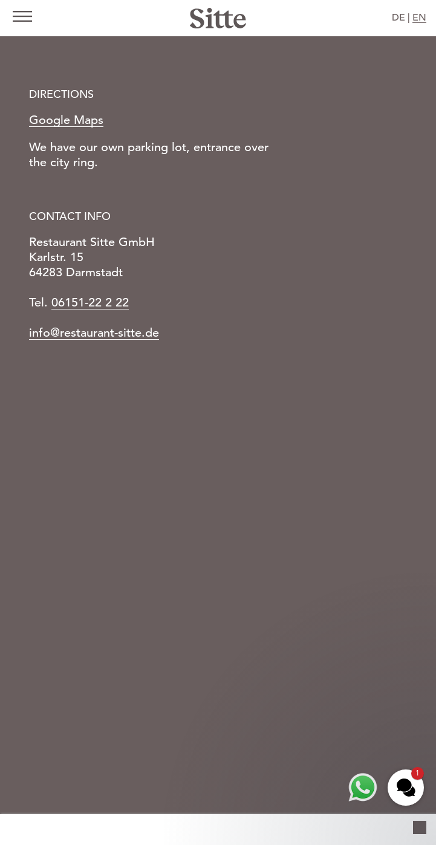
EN (419, 17)
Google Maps (66, 120)
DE (398, 17)
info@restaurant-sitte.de (94, 332)
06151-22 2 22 (90, 302)
